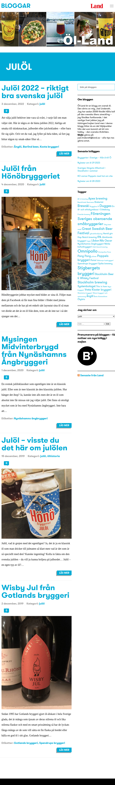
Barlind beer (30, 146)
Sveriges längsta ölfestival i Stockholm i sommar (91, 169)
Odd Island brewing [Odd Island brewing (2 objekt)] (100, 247)
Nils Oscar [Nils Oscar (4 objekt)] (106, 240)
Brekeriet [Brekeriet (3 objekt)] (98, 202)
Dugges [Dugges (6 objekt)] (105, 206)
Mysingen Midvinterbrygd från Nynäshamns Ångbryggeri (34, 350)
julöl (42, 104)
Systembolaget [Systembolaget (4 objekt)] (87, 286)
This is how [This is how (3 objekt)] (101, 286)
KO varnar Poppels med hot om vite (95, 176)
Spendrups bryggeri (52, 743)
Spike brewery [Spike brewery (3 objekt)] (105, 263)
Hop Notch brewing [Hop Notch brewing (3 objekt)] (87, 237)
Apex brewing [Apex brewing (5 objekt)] (97, 198)
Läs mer (64, 153)
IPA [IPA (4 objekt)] (99, 237)
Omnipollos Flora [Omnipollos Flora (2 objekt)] (104, 252)
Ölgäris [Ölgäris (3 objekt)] (81, 299)
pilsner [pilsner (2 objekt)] (94, 256)
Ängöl (17, 146)
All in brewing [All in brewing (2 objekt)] (83, 199)
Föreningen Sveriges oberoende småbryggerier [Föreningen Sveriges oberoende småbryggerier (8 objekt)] (95, 218)
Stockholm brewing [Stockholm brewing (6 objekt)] (92, 282)
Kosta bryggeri (49, 146)
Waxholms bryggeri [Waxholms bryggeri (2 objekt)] (85, 293)
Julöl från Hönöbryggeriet (30, 172)
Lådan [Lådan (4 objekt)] (95, 240)
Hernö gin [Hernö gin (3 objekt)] (108, 233)
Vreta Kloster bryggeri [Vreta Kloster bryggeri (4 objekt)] (98, 289)
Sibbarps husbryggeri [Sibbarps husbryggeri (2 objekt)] (105, 260)
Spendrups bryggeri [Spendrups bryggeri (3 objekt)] (88, 263)
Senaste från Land (91, 375)
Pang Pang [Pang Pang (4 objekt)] (84, 256)
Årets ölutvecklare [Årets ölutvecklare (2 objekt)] (100, 296)
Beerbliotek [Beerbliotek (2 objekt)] (82, 202)
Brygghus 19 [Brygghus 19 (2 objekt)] (94, 206)
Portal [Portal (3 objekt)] (93, 260)
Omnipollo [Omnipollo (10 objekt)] (87, 251)
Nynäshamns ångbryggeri (31, 418)
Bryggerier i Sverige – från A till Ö (94, 157)
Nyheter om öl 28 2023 (89, 181)
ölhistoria (53, 456)
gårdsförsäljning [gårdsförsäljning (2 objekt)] (96, 234)
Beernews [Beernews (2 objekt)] (90, 202)
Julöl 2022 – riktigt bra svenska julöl (35, 91)
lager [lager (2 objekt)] (89, 241)
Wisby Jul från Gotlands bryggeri (35, 591)
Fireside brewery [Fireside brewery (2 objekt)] (84, 214)
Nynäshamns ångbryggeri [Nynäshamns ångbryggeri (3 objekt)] (91, 243)
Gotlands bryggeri (26, 743)
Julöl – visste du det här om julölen (34, 443)
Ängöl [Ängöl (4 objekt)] (90, 296)
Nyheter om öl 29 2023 (89, 162)
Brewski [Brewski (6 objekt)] (83, 206)
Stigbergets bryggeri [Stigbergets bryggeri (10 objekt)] (89, 270)
